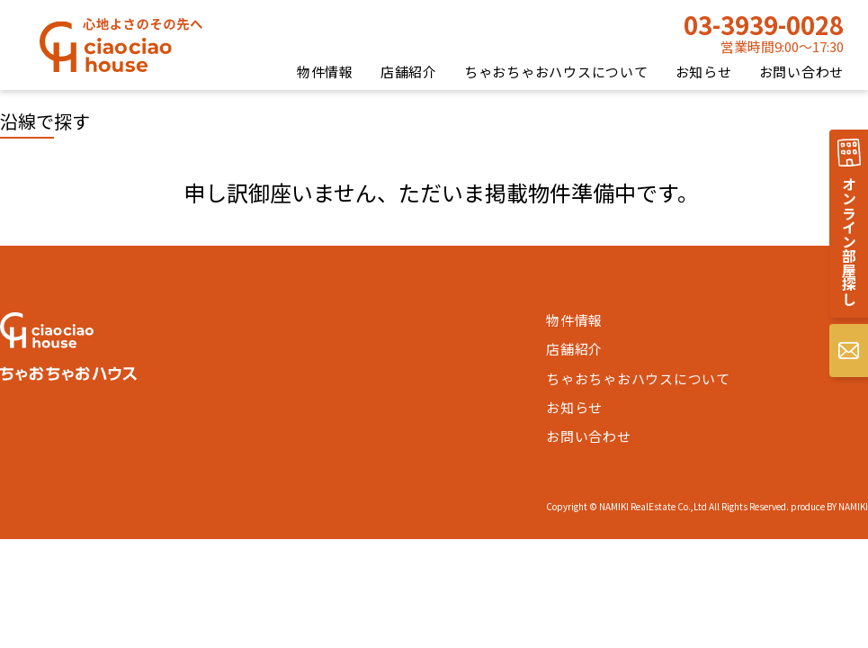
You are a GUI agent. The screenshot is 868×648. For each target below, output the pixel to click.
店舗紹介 (408, 71)
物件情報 (325, 71)
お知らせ (704, 71)
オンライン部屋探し (849, 241)
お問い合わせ (802, 71)
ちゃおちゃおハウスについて (556, 71)
